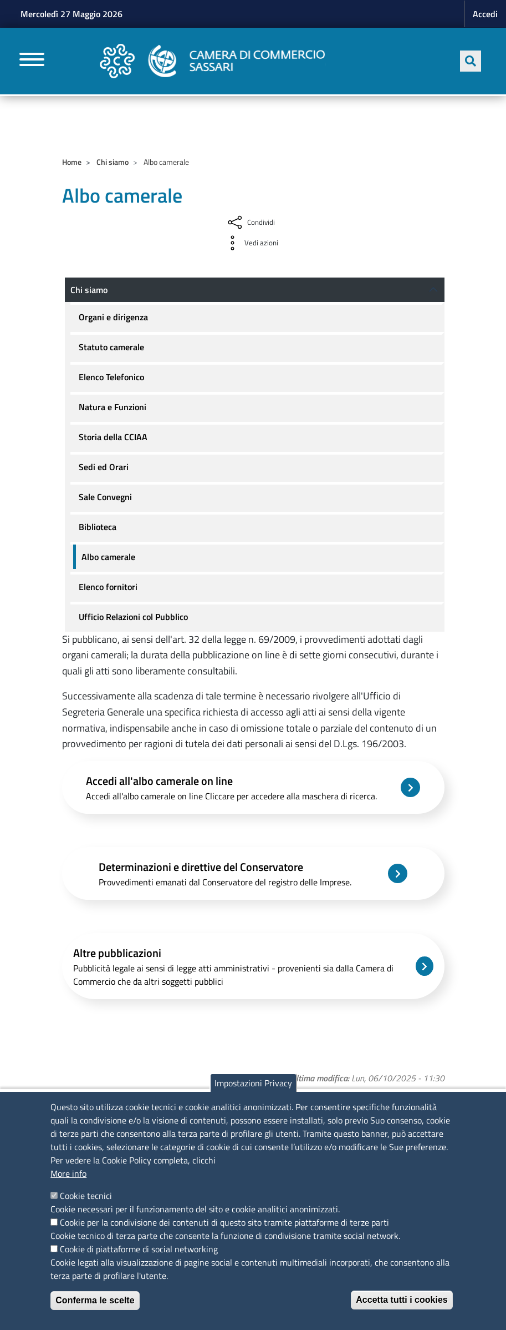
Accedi (485, 14)
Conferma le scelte (94, 1300)
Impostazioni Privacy (253, 1083)
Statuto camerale (111, 347)
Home (71, 162)
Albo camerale (108, 556)
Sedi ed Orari (104, 466)
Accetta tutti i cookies (401, 1299)
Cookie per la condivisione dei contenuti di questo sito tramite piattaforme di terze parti (224, 1222)
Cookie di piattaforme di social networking (139, 1249)
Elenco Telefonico (111, 377)
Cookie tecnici (86, 1195)
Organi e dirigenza (113, 317)
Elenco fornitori (108, 586)
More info (68, 1173)
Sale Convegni (105, 496)
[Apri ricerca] (470, 61)
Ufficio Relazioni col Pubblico (133, 616)
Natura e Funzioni (112, 407)
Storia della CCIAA (113, 437)
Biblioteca (97, 526)
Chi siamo (112, 162)
